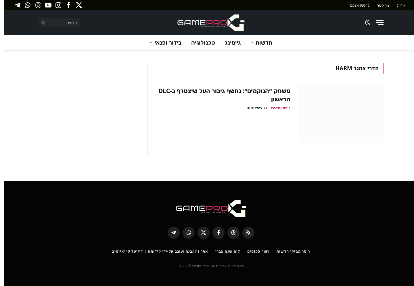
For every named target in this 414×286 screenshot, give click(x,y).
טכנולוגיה (199, 42)
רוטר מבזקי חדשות (289, 251)
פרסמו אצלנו (355, 5)
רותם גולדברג (276, 108)
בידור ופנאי (164, 42)
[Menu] (375, 22)
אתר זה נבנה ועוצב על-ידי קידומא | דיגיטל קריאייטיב (156, 251)
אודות (397, 5)
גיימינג (229, 42)
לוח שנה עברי (223, 251)
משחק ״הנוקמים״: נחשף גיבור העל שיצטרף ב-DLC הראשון (220, 95)
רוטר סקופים (254, 251)
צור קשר (379, 5)
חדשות (259, 42)
